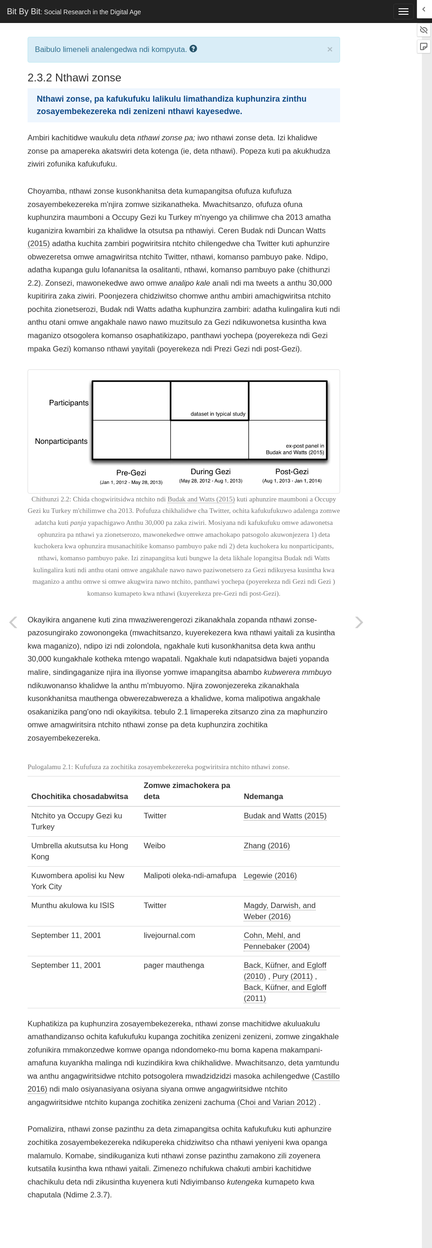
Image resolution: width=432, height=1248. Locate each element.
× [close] (330, 49)
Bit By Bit (74, 11)
